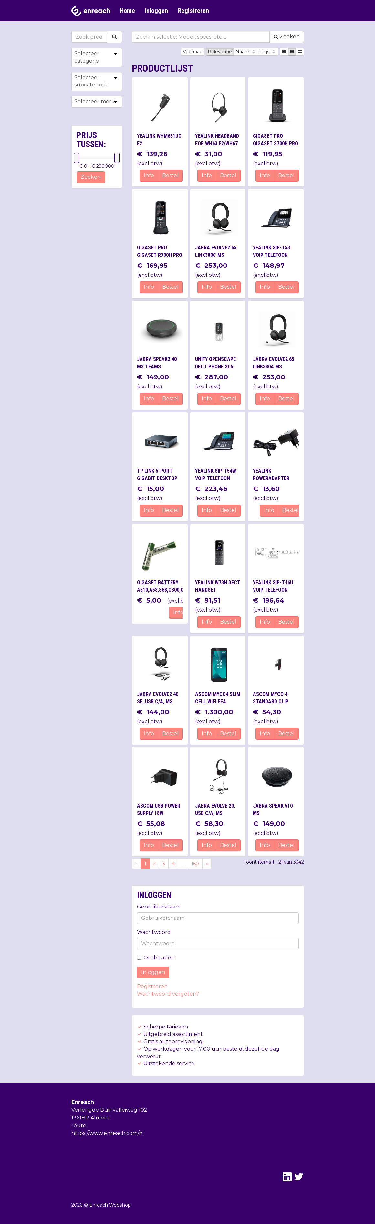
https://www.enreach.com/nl (107, 1133)
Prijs (268, 52)
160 (195, 864)
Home (127, 11)
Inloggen (156, 11)
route (78, 1125)
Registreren (193, 11)
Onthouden (156, 958)
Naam (245, 52)
